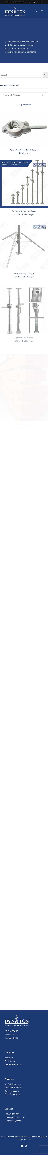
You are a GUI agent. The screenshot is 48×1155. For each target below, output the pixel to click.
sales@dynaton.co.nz (35, 2)
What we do (10, 1061)
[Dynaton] (15, 11)
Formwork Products (13, 1087)
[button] (42, 11)
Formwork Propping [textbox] (22, 95)
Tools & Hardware (12, 1094)
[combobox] (24, 95)
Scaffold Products (13, 1084)
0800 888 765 (18, 2)
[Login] (34, 11)
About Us (9, 1057)
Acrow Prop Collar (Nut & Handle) (24, 154)
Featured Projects (13, 1064)
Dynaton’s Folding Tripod (24, 284)
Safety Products (12, 1091)
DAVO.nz (27, 1139)
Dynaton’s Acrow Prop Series (24, 220)
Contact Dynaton (13, 1121)
